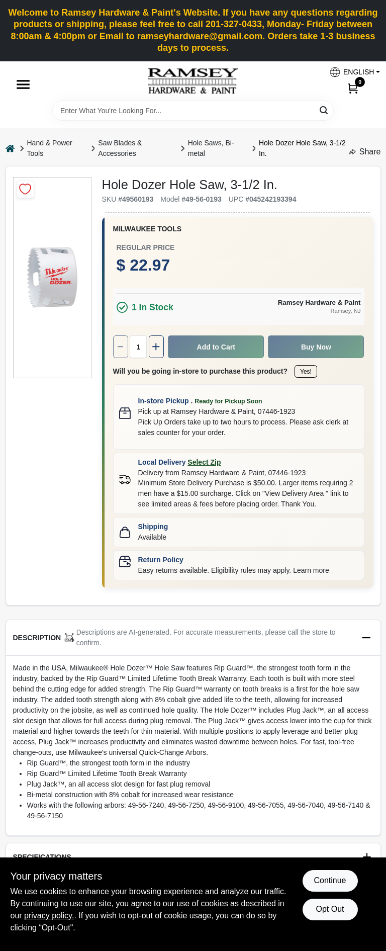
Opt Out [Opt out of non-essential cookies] (330, 909)
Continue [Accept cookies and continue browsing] (330, 880)
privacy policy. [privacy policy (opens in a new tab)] (49, 915)
